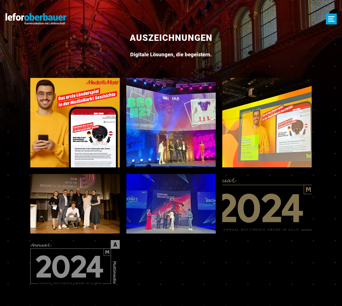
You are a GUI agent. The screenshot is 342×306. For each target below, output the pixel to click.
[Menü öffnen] (331, 19)
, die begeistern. (171, 55)
